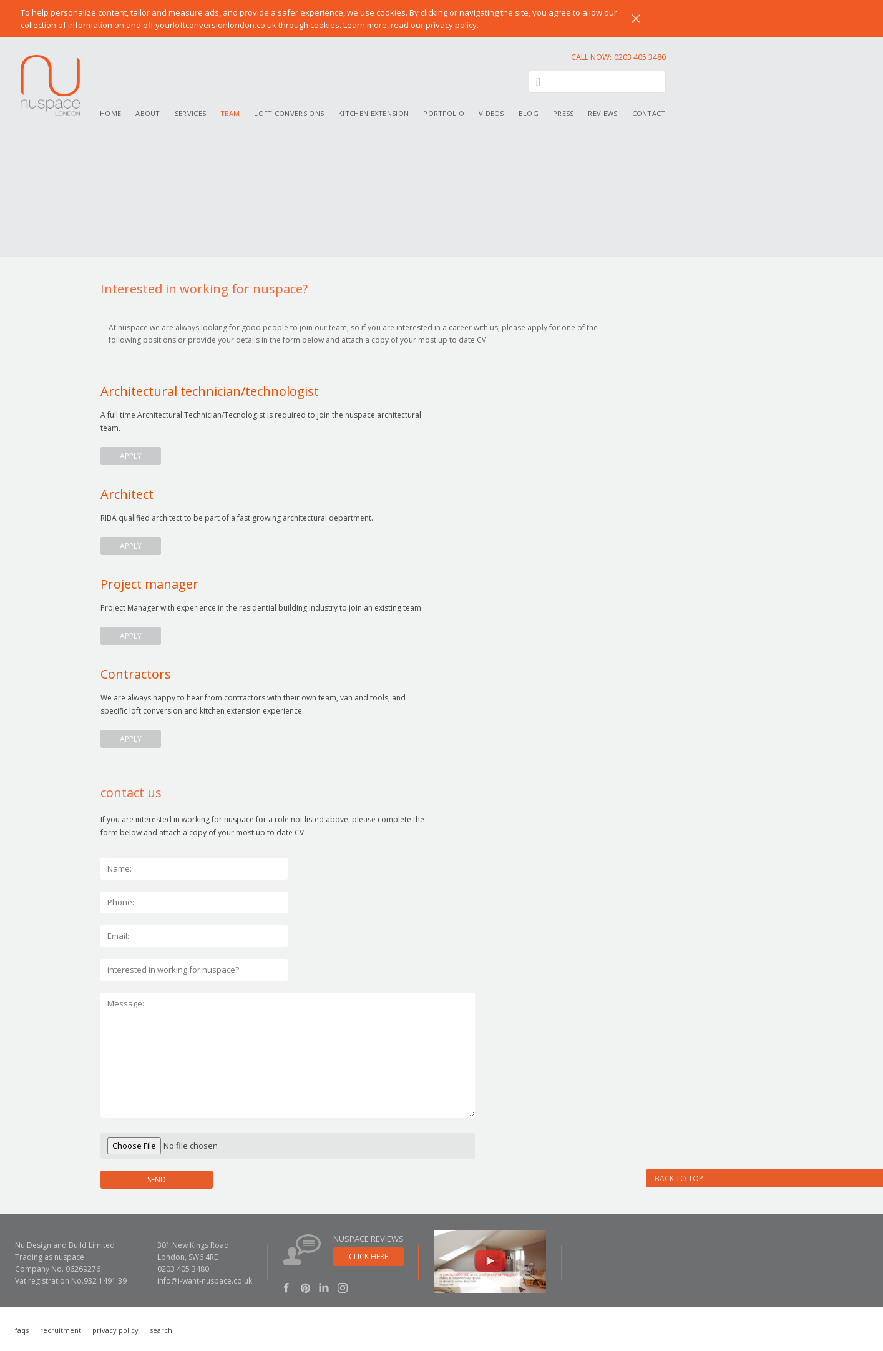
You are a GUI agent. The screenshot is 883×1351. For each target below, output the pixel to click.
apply (131, 456)
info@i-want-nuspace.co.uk (204, 1280)
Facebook (286, 1287)
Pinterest (305, 1287)
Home (110, 113)
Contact (649, 113)
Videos (491, 113)
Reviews (602, 113)
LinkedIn (324, 1287)
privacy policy (451, 25)
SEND (156, 1179)
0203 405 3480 (618, 57)
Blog (529, 113)
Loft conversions (289, 113)
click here (368, 1256)
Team (230, 113)
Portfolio (443, 113)
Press (563, 113)
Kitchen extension (373, 113)
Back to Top (679, 1178)
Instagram (342, 1287)
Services (190, 113)
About (147, 113)
